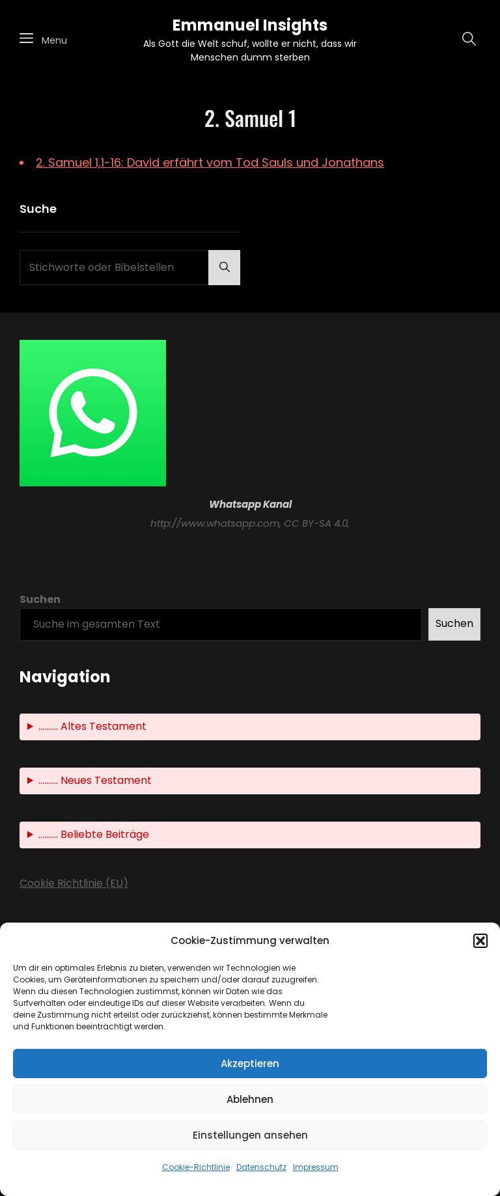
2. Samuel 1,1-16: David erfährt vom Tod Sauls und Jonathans (210, 162)
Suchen (40, 599)
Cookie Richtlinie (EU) (74, 883)
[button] (480, 940)
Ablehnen (250, 1099)
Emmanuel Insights (250, 25)
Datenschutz (261, 1167)
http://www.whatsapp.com (214, 523)
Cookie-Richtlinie (196, 1167)
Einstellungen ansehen (250, 1135)
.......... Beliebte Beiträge (93, 834)
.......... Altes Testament (92, 726)
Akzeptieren (250, 1063)
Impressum (316, 1167)
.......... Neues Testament (95, 780)
